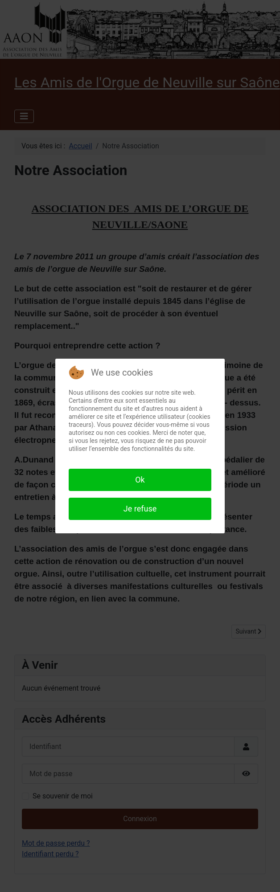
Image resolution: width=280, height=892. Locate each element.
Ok (140, 479)
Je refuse (140, 508)
